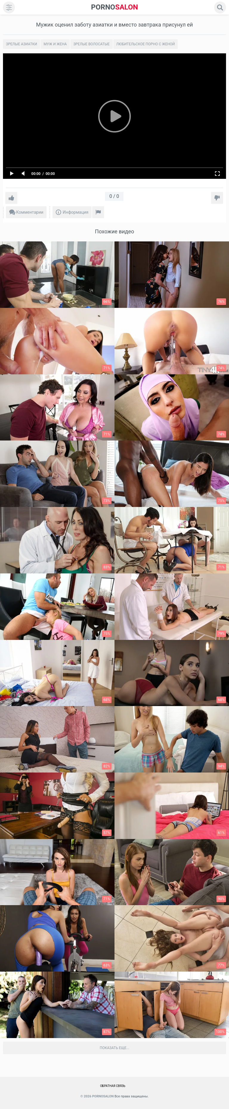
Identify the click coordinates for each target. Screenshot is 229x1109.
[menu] (9, 7)
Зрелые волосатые (91, 44)
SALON (114, 7)
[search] (220, 7)
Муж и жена (55, 44)
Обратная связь (113, 1086)
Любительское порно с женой (145, 44)
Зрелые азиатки (21, 44)
